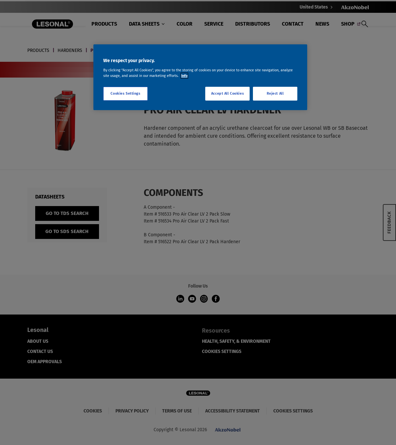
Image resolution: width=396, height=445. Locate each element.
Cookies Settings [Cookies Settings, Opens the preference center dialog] (125, 93)
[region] (200, 77)
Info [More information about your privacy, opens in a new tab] (184, 75)
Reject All (275, 93)
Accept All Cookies (227, 93)
